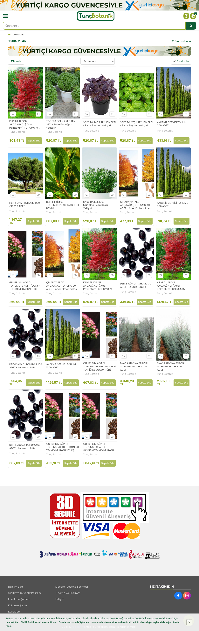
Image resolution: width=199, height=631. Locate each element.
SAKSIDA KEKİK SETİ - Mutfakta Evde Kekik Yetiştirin (95, 205)
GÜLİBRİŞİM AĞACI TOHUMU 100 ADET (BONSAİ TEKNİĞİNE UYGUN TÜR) (99, 447)
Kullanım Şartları (18, 605)
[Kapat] (189, 622)
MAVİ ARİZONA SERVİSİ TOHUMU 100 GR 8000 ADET (170, 367)
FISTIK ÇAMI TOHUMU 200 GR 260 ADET (24, 204)
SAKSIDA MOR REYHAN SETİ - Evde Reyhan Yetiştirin (99, 124)
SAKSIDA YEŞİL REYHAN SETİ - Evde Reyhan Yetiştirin (136, 124)
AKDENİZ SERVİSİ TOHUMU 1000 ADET (62, 366)
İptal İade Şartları (19, 599)
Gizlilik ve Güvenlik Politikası (25, 593)
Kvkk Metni (14, 611)
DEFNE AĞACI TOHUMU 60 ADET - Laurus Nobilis (24, 446)
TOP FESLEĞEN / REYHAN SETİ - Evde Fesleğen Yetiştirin (60, 125)
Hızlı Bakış (38, 114)
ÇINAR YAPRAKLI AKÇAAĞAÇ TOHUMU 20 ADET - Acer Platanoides (61, 286)
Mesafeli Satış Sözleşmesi (71, 587)
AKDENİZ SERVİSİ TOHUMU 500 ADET (172, 204)
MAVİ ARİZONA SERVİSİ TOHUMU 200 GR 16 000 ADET (134, 367)
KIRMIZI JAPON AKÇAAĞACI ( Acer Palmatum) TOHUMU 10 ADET (23, 125)
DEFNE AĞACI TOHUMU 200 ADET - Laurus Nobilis (25, 366)
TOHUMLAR (17, 34)
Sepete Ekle (33, 140)
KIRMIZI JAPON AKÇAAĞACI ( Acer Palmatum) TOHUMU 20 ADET (98, 286)
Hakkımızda (15, 587)
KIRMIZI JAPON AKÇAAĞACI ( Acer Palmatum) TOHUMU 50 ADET (171, 286)
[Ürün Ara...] (191, 26)
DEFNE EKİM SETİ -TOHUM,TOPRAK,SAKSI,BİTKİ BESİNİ (62, 205)
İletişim (59, 599)
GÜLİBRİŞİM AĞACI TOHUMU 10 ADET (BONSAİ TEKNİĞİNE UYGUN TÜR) (25, 286)
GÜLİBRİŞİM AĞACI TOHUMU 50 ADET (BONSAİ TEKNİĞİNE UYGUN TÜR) (99, 367)
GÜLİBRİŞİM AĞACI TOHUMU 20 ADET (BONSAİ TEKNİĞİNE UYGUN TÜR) (62, 447)
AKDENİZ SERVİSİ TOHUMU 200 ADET (172, 124)
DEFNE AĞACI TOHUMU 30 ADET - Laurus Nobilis (135, 285)
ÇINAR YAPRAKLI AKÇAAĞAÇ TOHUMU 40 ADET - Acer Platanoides (135, 205)
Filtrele (16, 61)
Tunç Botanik (17, 132)
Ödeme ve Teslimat (67, 593)
